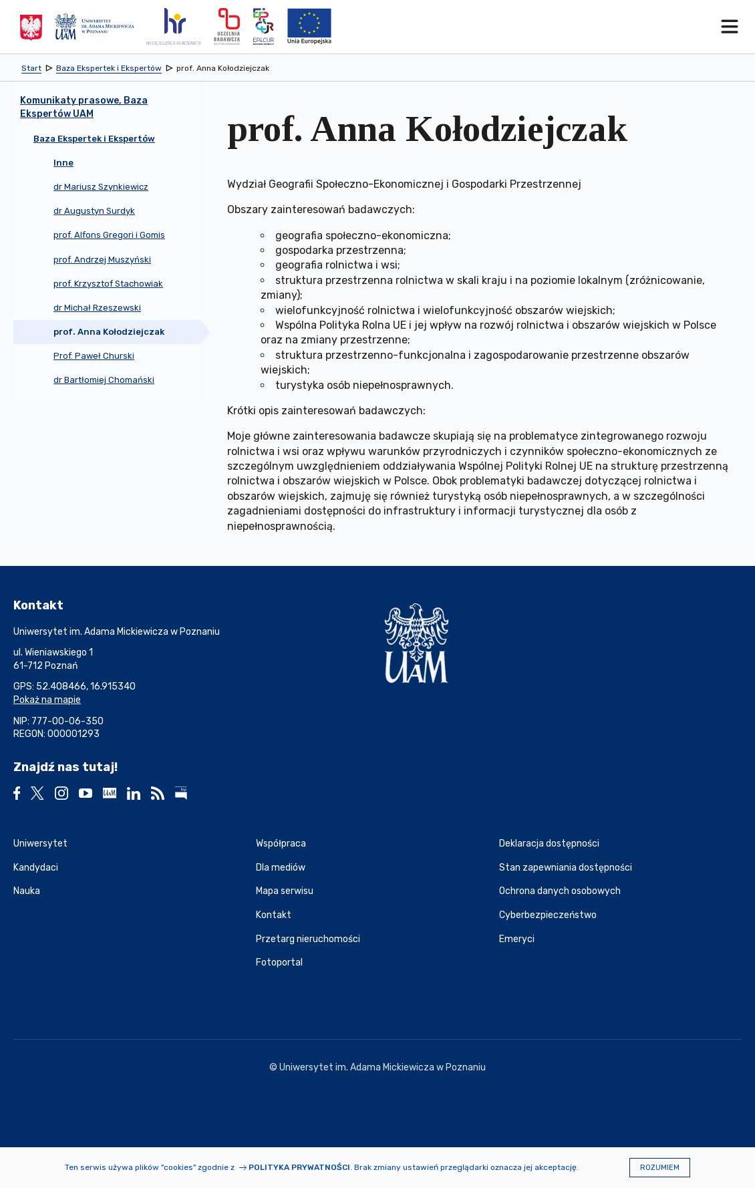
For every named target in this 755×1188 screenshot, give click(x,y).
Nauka (26, 891)
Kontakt (273, 915)
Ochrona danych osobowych (560, 891)
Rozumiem (660, 1167)
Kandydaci (35, 867)
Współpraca (281, 843)
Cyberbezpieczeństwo (548, 915)
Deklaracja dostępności (549, 843)
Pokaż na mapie (47, 700)
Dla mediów (280, 867)
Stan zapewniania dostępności (565, 867)
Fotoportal (279, 962)
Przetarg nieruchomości (308, 939)
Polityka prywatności (299, 1167)
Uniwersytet (40, 843)
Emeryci (517, 939)
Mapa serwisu (284, 891)
